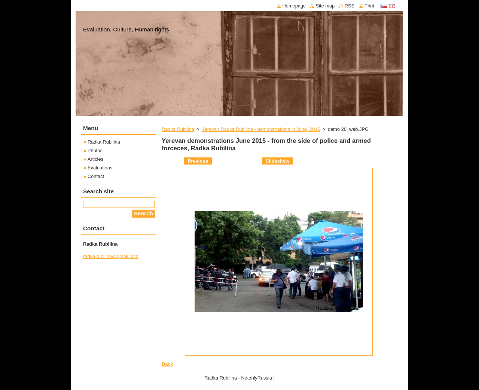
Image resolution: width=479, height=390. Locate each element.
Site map (325, 6)
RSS (349, 6)
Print (369, 6)
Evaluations (100, 168)
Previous (198, 161)
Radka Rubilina (178, 129)
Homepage (294, 6)
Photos (95, 150)
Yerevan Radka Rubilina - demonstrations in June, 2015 (261, 129)
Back (167, 364)
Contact (96, 176)
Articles (95, 159)
